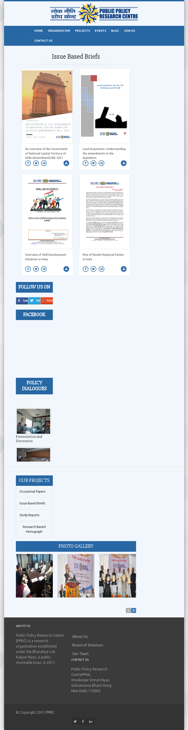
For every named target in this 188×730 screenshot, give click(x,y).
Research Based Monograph (34, 529)
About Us (80, 636)
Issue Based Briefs (33, 503)
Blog (115, 30)
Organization (59, 30)
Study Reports (29, 515)
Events (100, 30)
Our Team (80, 654)
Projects (82, 30)
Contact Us (43, 40)
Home (38, 30)
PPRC (50, 712)
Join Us (129, 30)
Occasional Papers (33, 491)
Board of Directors (87, 645)
